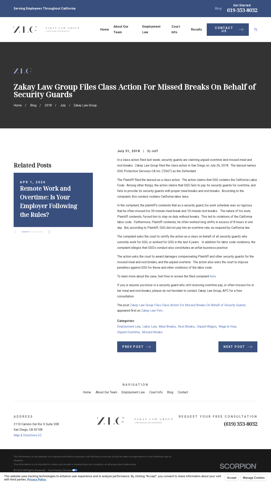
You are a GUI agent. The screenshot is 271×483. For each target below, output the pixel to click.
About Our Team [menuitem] (121, 29)
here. (213, 276)
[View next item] (49, 232)
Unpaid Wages (206, 326)
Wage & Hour (227, 326)
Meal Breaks (167, 326)
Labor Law (150, 326)
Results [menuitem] (196, 29)
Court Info (156, 392)
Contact (183, 392)
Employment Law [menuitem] (151, 29)
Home (87, 392)
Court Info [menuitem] (176, 29)
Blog (218, 8)
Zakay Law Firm (152, 310)
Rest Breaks (186, 326)
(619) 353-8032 (240, 424)
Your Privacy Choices (62, 470)
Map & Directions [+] (27, 435)
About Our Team (106, 392)
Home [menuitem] (104, 29)
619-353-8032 (242, 10)
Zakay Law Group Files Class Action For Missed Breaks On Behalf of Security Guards (188, 305)
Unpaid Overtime (128, 332)
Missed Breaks (152, 332)
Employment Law (128, 326)
